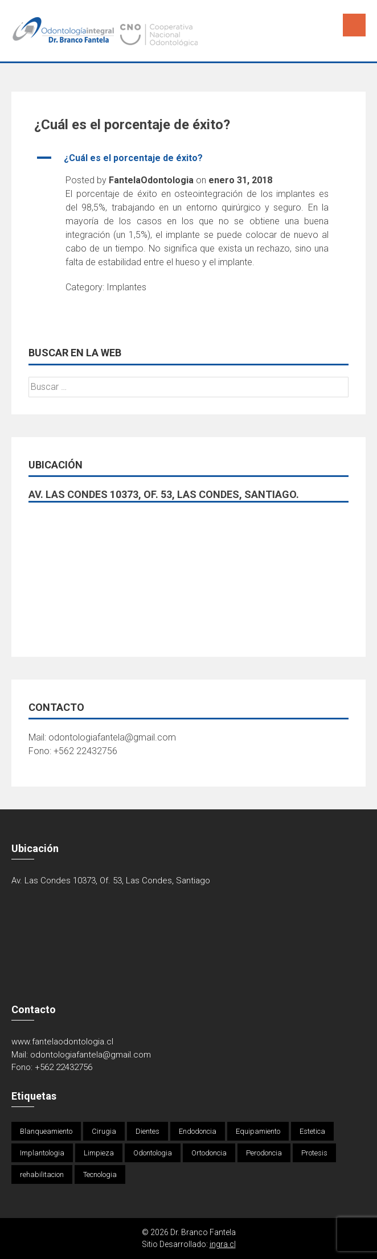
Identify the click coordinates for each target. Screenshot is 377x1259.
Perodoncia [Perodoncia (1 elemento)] (264, 1153)
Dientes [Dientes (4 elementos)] (147, 1131)
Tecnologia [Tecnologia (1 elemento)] (100, 1174)
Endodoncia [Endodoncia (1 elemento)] (197, 1131)
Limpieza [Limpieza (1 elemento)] (99, 1153)
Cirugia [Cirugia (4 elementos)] (104, 1131)
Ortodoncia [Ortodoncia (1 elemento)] (209, 1153)
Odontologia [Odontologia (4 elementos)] (152, 1153)
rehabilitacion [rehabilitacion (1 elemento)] (42, 1174)
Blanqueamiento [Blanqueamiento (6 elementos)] (46, 1131)
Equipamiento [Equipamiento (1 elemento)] (258, 1131)
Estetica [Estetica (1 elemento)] (312, 1131)
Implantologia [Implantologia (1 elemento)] (42, 1153)
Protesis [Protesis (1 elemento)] (314, 1153)
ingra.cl (223, 1244)
